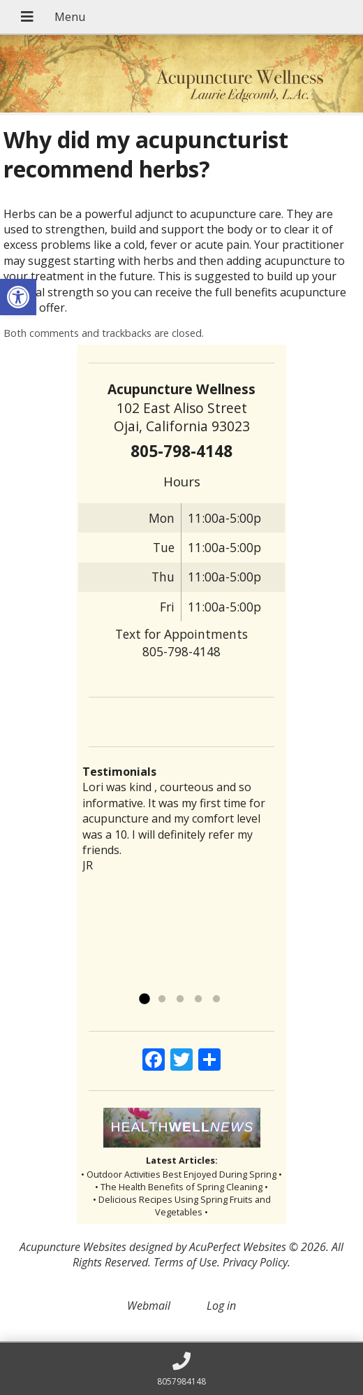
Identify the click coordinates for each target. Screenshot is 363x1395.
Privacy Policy (255, 1262)
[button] (18, 297)
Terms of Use (185, 1262)
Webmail (148, 1305)
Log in (221, 1305)
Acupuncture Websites (73, 1247)
